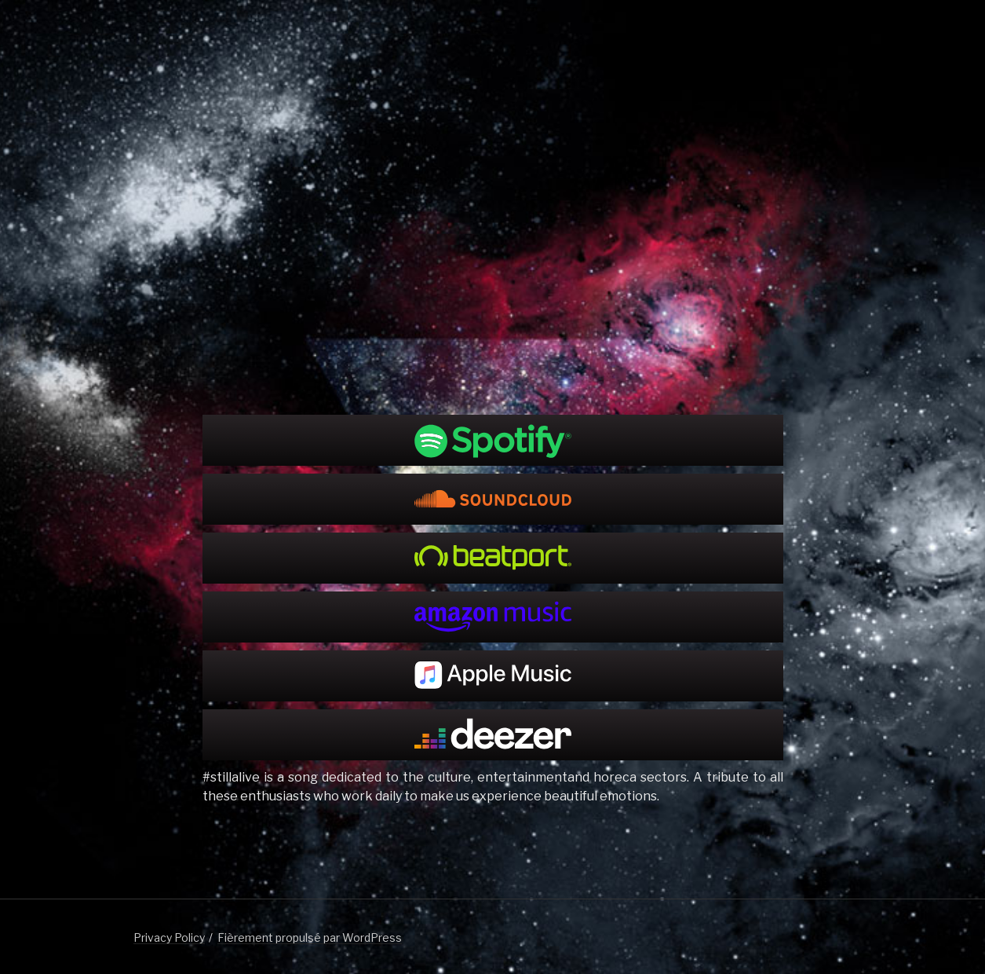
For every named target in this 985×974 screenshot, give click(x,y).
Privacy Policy (169, 937)
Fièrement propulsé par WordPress (309, 937)
